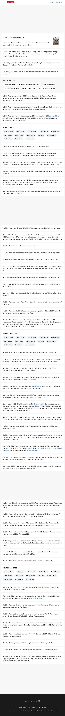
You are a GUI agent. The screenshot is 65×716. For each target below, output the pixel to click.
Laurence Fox (30, 139)
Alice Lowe (41, 135)
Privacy (38, 707)
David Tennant (55, 131)
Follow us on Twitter (32, 701)
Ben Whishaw (8, 139)
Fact (48, 84)
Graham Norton (43, 131)
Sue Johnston (32, 131)
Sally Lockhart (21, 131)
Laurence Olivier (53, 116)
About (28, 707)
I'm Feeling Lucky (57, 2)
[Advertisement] (32, 19)
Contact (44, 707)
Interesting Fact (29, 84)
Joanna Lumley (51, 135)
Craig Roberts (30, 135)
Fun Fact (10, 84)
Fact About (11, 88)
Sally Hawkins (8, 135)
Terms (33, 707)
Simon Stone (19, 139)
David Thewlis (19, 135)
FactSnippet (22, 707)
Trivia (28, 88)
